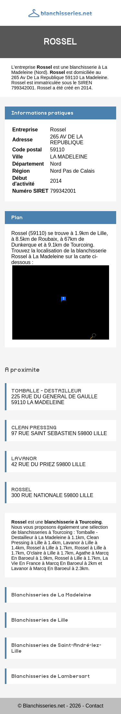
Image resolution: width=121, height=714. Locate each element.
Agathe (83, 553)
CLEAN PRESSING (33, 427)
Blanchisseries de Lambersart (50, 676)
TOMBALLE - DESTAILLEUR (46, 390)
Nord (40, 72)
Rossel (33, 547)
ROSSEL (21, 489)
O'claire (34, 553)
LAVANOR (24, 458)
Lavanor (71, 542)
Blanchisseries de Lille (39, 620)
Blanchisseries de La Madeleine (51, 594)
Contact (94, 706)
